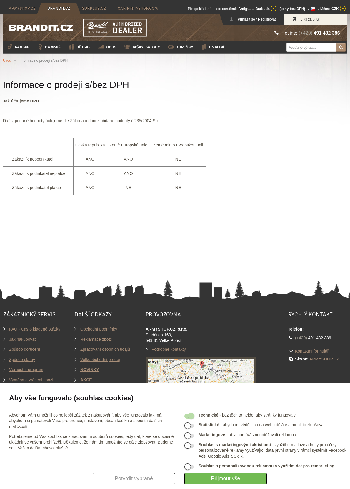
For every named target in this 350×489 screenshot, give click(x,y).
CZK (338, 8)
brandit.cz (58, 8)
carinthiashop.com (138, 8)
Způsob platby (22, 359)
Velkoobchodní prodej (100, 359)
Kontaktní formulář (312, 351)
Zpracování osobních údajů (105, 349)
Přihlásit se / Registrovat (257, 19)
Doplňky (180, 46)
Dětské (79, 46)
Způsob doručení (24, 349)
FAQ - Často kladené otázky (34, 329)
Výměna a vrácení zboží (31, 379)
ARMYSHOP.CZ (324, 359)
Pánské (17, 46)
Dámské (48, 46)
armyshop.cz (22, 8)
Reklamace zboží (96, 339)
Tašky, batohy (142, 46)
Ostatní (212, 46)
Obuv (107, 46)
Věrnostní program (26, 369)
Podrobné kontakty (168, 349)
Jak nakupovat (22, 339)
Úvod (7, 60)
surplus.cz (94, 8)
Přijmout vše (225, 478)
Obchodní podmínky (98, 329)
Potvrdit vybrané (134, 478)
